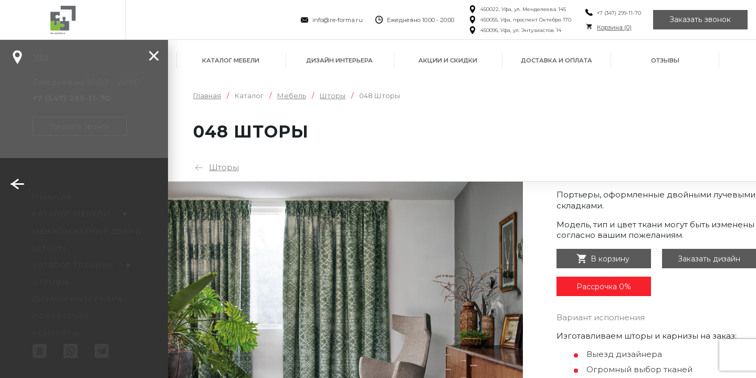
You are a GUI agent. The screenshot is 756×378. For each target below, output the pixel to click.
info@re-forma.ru (337, 20)
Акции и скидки (447, 60)
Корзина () (613, 27)
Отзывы (665, 60)
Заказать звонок (700, 20)
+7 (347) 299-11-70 (618, 13)
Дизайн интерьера (339, 60)
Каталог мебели (230, 60)
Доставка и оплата (556, 60)
